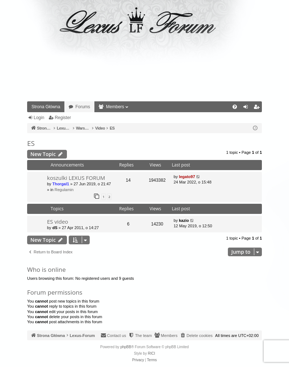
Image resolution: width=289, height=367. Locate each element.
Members (115, 106)
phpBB (125, 347)
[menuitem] (234, 106)
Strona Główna (45, 106)
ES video (57, 221)
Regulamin (64, 189)
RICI (151, 353)
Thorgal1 (60, 184)
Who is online (46, 269)
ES (31, 143)
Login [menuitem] (247, 108)
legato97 (187, 176)
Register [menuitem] (258, 108)
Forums (82, 106)
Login (39, 117)
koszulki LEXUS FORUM (76, 177)
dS (55, 227)
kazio (184, 220)
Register (63, 117)
